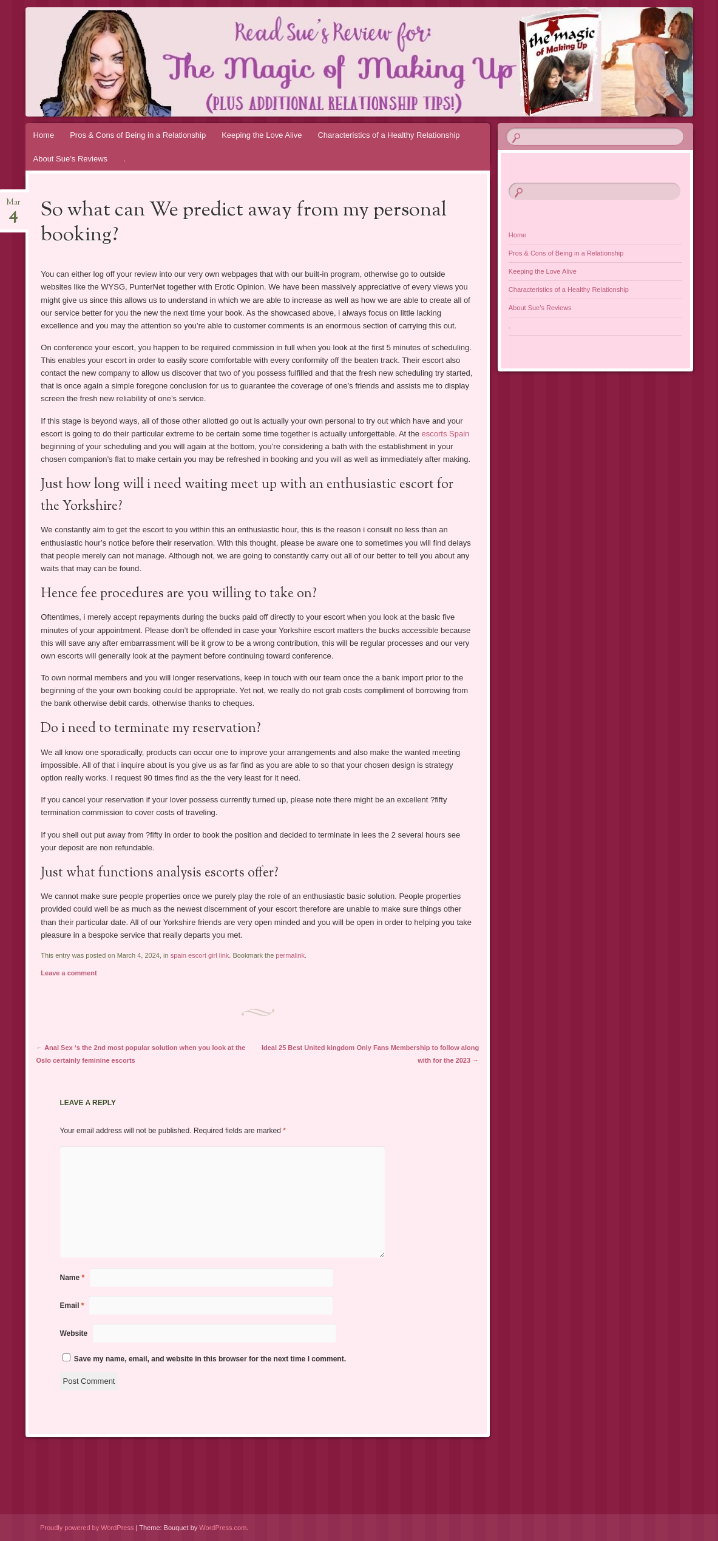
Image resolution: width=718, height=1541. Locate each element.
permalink (290, 955)
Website (74, 1333)
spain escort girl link (200, 955)
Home (44, 135)
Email (72, 1305)
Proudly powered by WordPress (87, 1527)
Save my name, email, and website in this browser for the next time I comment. (210, 1359)
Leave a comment (69, 973)
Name (72, 1277)
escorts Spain (446, 433)
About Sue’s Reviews (70, 158)
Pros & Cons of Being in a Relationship (138, 135)
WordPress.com (222, 1527)
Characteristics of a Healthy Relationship (388, 135)
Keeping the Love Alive (262, 135)
